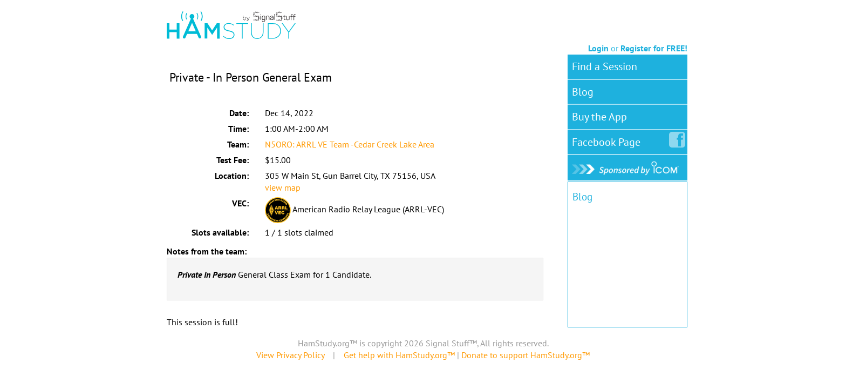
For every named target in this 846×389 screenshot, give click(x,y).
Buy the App (599, 117)
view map (283, 187)
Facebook (608, 140)
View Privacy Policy (290, 355)
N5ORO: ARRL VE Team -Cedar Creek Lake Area (349, 144)
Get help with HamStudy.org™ (399, 355)
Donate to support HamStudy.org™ (525, 355)
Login (598, 48)
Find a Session (604, 66)
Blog (582, 92)
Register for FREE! (653, 48)
